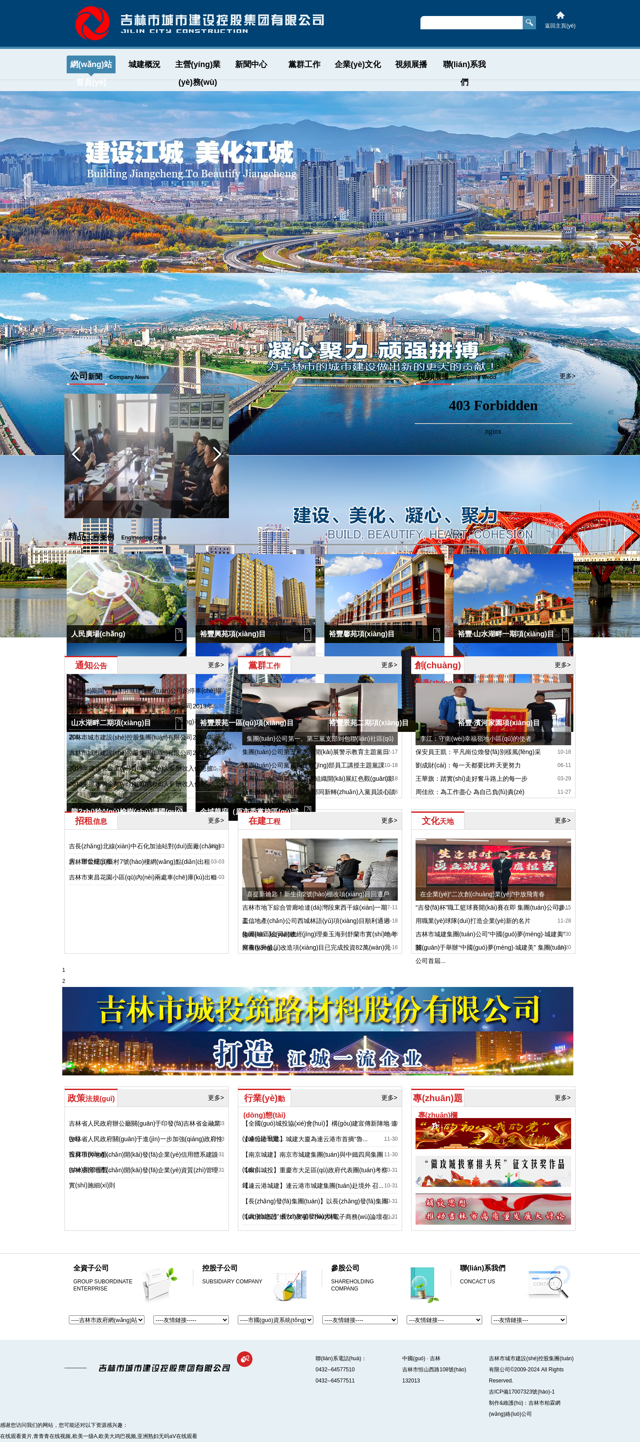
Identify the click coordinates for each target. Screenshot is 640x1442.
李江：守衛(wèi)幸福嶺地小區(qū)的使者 (476, 738)
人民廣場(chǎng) (98, 634)
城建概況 (144, 64)
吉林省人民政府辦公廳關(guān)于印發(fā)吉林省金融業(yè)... (144, 1131)
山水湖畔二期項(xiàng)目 (111, 723)
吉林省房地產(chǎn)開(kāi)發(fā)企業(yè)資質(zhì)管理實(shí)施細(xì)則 (143, 1177)
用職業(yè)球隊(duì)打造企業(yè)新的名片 (473, 920)
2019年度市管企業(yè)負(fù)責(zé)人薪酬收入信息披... (143, 768)
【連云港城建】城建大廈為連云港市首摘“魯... (305, 1138)
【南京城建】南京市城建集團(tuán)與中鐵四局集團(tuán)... (312, 1162)
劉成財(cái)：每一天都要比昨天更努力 (468, 765)
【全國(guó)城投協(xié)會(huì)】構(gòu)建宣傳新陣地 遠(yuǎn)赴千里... (319, 1131)
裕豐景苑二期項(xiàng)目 (369, 723)
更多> (390, 375)
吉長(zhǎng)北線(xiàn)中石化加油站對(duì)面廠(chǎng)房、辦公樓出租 (144, 854)
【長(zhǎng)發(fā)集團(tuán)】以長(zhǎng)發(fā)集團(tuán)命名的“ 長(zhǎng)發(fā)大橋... (315, 1209)
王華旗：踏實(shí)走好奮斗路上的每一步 (472, 778)
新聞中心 (251, 64)
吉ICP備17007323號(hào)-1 (522, 1392)
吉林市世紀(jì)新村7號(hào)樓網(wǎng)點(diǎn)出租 (139, 861)
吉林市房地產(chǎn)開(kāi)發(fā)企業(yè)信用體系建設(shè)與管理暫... (143, 1162)
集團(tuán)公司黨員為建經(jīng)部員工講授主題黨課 (313, 765)
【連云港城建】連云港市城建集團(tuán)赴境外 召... (313, 1185)
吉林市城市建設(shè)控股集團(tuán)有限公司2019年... (143, 706)
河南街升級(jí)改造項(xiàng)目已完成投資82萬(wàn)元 (316, 947)
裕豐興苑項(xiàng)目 (233, 634)
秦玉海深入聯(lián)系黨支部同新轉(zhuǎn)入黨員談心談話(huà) (319, 798)
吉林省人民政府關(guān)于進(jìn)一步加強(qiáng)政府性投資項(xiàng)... (146, 1146)
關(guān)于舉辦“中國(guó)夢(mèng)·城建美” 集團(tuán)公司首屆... (491, 954)
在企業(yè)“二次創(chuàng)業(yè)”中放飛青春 (482, 894)
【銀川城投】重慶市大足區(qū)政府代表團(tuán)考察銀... (315, 1177)
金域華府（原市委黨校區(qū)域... (252, 811)
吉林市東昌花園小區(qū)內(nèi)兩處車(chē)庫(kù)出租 (143, 877)
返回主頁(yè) (560, 26)
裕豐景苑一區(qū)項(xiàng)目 (247, 723)
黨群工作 (304, 64)
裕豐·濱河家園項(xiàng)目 (499, 723)
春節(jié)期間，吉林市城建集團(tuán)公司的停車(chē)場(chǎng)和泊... (145, 698)
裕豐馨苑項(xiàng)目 (362, 634)
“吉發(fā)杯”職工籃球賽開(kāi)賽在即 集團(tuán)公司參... (493, 907)
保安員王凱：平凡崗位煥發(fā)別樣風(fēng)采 (478, 751)
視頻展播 (411, 64)
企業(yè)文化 (358, 64)
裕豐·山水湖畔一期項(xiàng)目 (506, 634)
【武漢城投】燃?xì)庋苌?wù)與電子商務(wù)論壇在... (318, 1216)
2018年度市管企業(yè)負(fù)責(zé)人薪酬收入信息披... (143, 783)
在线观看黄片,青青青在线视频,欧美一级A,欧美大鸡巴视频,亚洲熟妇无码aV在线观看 (98, 1436)
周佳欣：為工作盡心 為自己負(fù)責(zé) (470, 791)
